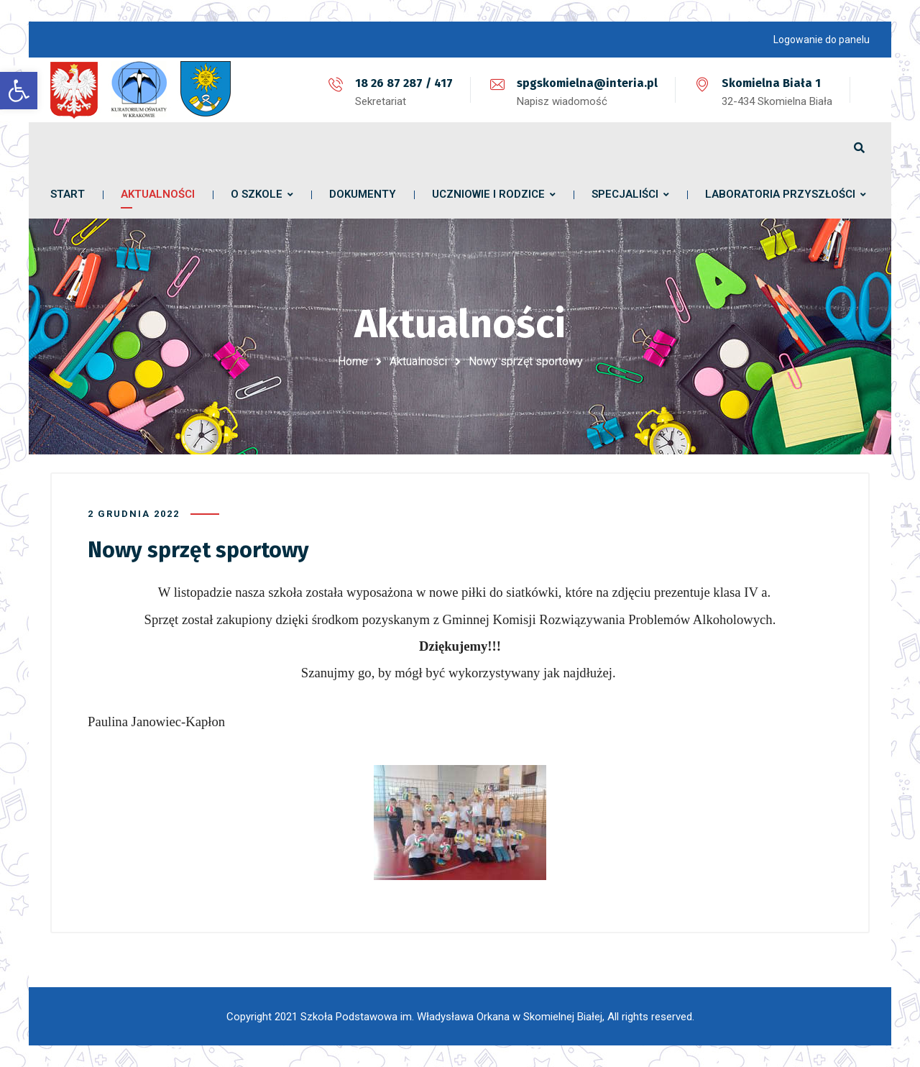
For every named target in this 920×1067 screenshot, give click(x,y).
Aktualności (418, 361)
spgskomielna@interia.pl (587, 83)
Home (353, 361)
